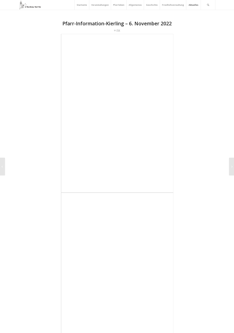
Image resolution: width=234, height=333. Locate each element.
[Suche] (208, 5)
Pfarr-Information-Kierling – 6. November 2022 (117, 23)
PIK (118, 30)
